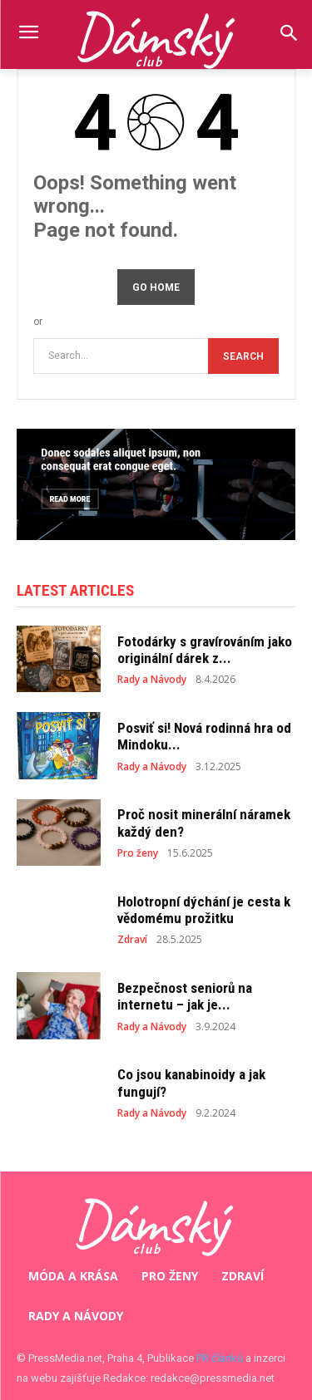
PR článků (219, 1358)
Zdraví (132, 940)
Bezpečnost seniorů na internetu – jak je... (184, 996)
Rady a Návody (151, 680)
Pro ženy (137, 853)
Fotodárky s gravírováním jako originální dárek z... (204, 649)
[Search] (243, 356)
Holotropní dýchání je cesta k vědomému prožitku (203, 909)
